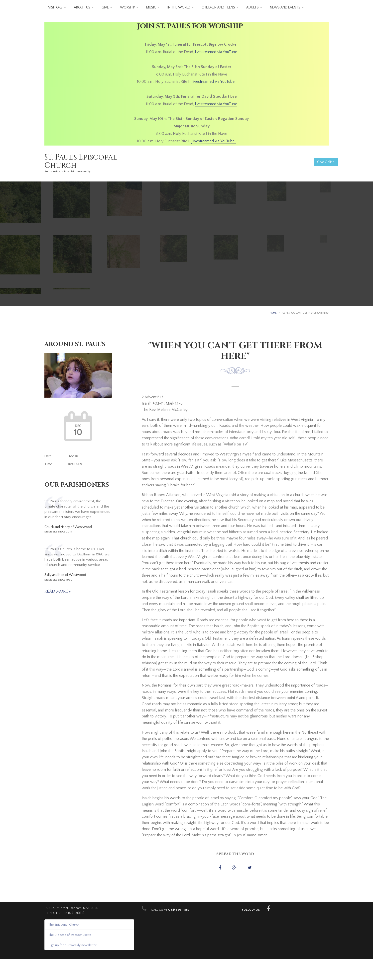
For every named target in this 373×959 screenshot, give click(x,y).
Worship (127, 7)
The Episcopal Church (64, 924)
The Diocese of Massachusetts (69, 935)
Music (151, 7)
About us (82, 7)
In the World (178, 7)
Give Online (326, 162)
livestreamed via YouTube (216, 52)
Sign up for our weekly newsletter (72, 945)
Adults (252, 7)
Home (272, 313)
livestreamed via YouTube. (213, 81)
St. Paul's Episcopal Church (80, 161)
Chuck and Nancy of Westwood (68, 527)
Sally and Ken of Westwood (65, 575)
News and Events (285, 7)
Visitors (55, 7)
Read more (56, 591)
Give (105, 7)
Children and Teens (218, 7)
